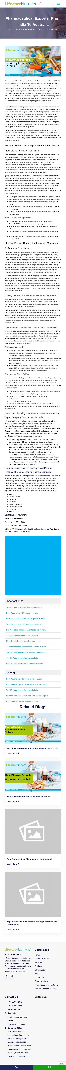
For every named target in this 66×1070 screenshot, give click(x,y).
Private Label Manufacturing (46, 982)
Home (11, 29)
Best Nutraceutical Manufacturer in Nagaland (29, 858)
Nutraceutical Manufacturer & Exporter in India (24, 618)
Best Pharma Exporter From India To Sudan (23, 678)
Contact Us (39, 975)
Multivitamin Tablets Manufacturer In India (22, 640)
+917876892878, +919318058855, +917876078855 (14, 1002)
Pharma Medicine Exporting (45, 985)
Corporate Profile (41, 957)
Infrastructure (40, 968)
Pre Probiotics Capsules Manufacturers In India (24, 629)
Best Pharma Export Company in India (21, 613)
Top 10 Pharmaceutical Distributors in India (23, 607)
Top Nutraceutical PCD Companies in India (22, 624)
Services (38, 961)
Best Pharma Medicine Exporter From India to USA (32, 746)
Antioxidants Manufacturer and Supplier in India (24, 646)
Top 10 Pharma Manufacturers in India (21, 657)
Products (38, 964)
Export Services (41, 978)
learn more (13, 751)
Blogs (18, 29)
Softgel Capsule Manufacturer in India (21, 635)
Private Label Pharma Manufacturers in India (23, 662)
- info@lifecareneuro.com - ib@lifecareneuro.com (17, 1014)
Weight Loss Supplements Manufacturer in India (25, 651)
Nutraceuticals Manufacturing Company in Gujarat (25, 694)
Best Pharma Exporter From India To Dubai (28, 795)
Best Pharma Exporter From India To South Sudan (25, 683)
